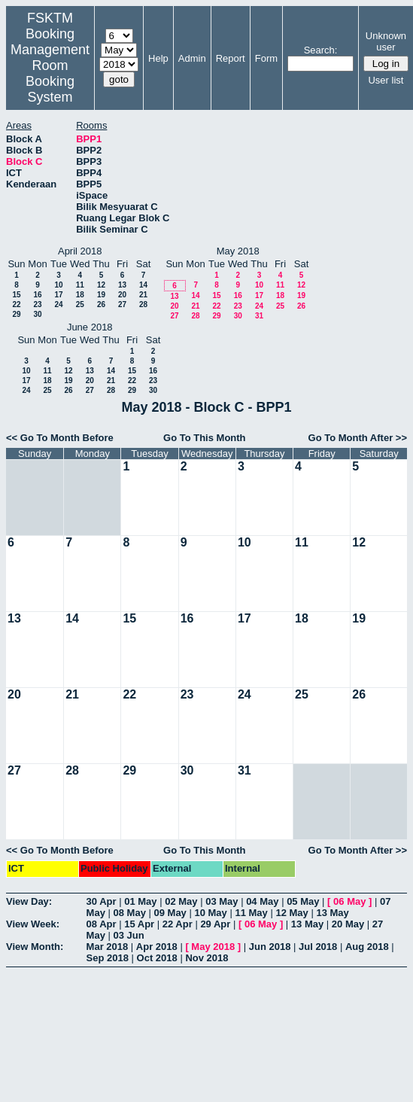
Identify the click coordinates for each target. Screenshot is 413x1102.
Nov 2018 (206, 957)
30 (37, 314)
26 (101, 304)
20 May (348, 924)
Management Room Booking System (50, 73)
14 (143, 285)
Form (266, 58)
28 (143, 304)
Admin (192, 58)
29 (16, 314)
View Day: (29, 901)
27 (122, 304)
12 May (291, 912)
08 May (130, 912)
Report (230, 58)
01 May (140, 901)
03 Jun (129, 935)
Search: (321, 50)
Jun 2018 (270, 946)
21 (143, 295)
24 (58, 304)
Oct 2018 (157, 957)
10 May (210, 912)
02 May (181, 901)
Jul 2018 (318, 946)
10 (58, 285)
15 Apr (139, 924)
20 (122, 295)
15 (16, 295)
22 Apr (177, 924)
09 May (169, 912)
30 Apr (102, 901)
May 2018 (213, 946)
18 (80, 295)
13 (122, 285)
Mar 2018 (108, 946)
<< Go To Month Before (60, 437)
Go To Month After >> (357, 437)
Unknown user (386, 41)
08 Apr (102, 924)
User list (385, 80)
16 (37, 295)
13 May (332, 912)
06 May (349, 901)
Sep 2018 (108, 957)
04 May (262, 901)
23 (37, 304)
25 (80, 304)
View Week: (32, 924)
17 (58, 295)
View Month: (34, 946)
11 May (251, 912)
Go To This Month (204, 437)
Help (158, 58)
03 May (221, 901)
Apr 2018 (157, 946)
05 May (303, 901)
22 (16, 304)
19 (101, 295)
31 (259, 316)
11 (80, 285)
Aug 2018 (367, 946)
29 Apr (215, 924)
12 (101, 285)
